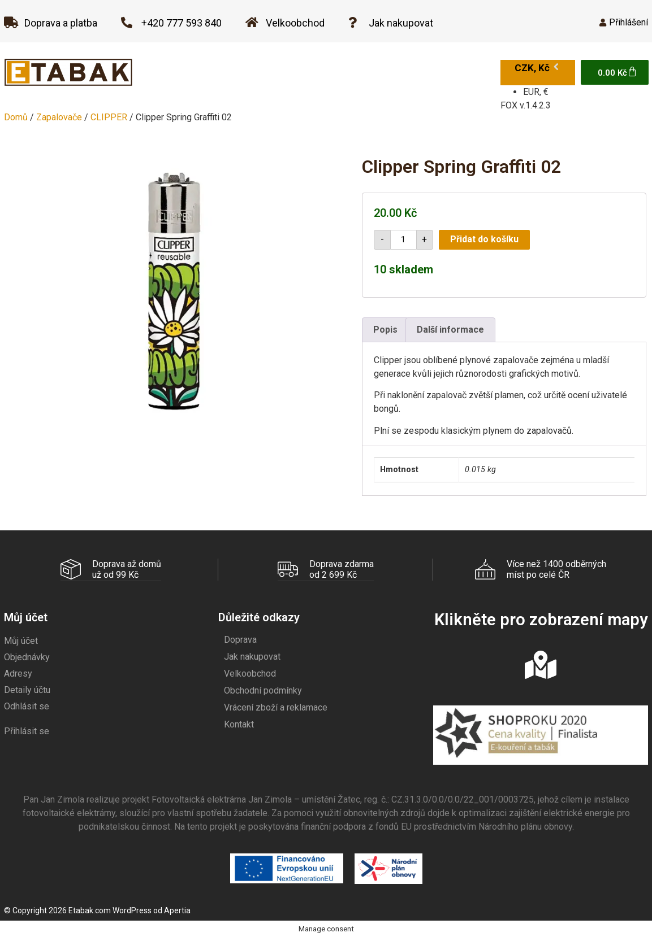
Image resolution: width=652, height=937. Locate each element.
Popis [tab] (385, 329)
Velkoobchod (250, 673)
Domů (16, 117)
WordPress (132, 909)
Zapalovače (59, 117)
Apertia (177, 909)
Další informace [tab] (450, 329)
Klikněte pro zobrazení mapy (540, 619)
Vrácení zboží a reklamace (275, 706)
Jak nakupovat (252, 656)
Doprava (240, 639)
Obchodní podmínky (263, 690)
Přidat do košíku (484, 239)
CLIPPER (108, 117)
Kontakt (239, 723)
